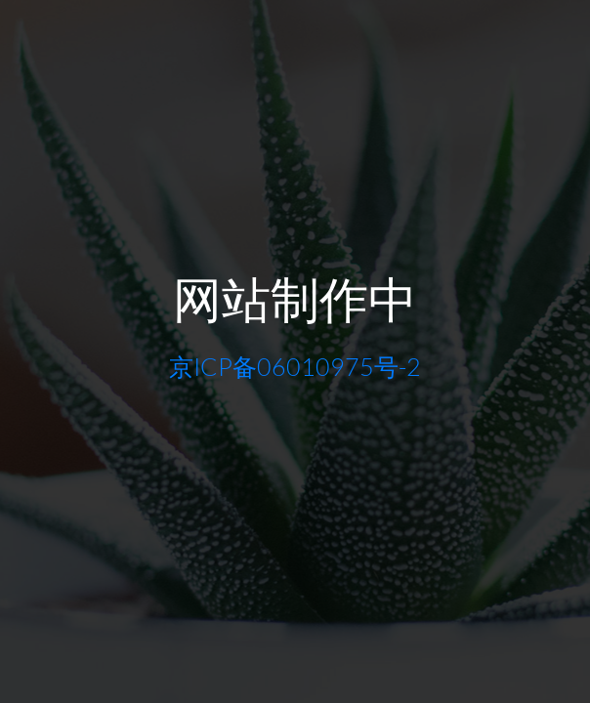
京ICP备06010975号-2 (295, 367)
